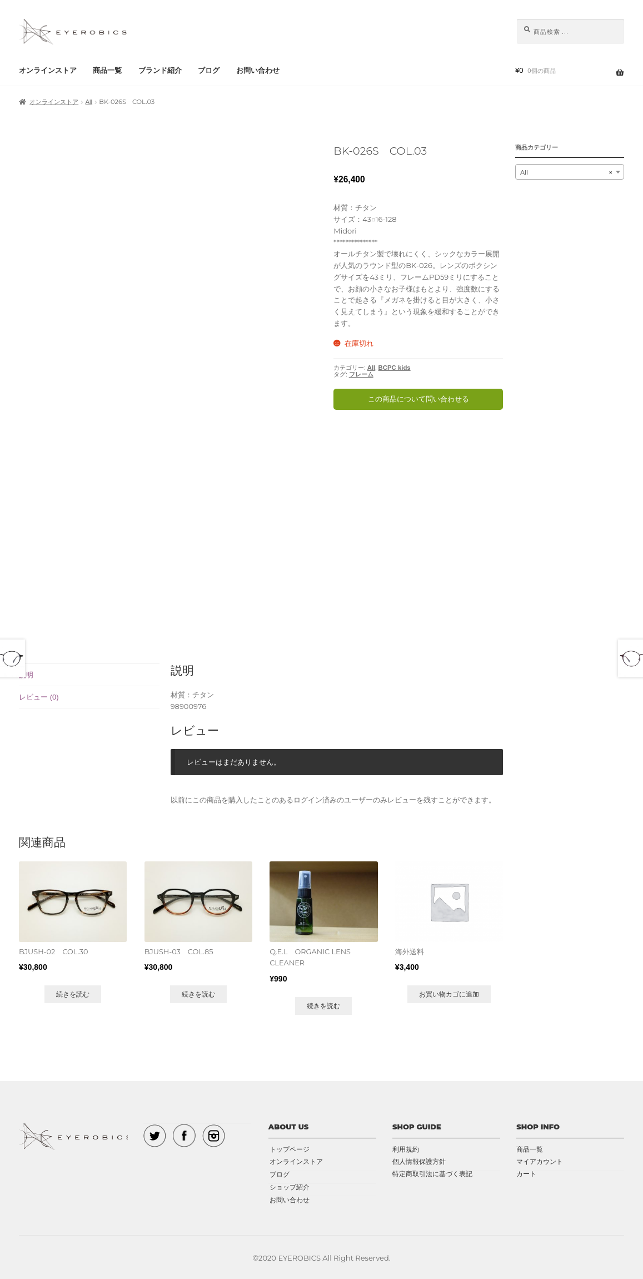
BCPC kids (394, 367)
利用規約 (405, 1148)
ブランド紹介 (160, 70)
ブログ (209, 70)
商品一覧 (107, 70)
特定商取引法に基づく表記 (432, 1173)
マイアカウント (539, 1160)
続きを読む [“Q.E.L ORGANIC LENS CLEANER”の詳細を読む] (323, 1004)
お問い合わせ (258, 70)
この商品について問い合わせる (418, 399)
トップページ (288, 1148)
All (88, 101)
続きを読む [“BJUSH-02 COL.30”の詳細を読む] (73, 993)
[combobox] (569, 172)
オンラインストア (48, 70)
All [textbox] (566, 172)
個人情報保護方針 (419, 1160)
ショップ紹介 (288, 1185)
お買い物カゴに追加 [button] (448, 993)
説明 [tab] (26, 675)
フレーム (361, 374)
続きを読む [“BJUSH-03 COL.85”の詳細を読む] (198, 993)
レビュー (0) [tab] (39, 697)
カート (526, 1173)
